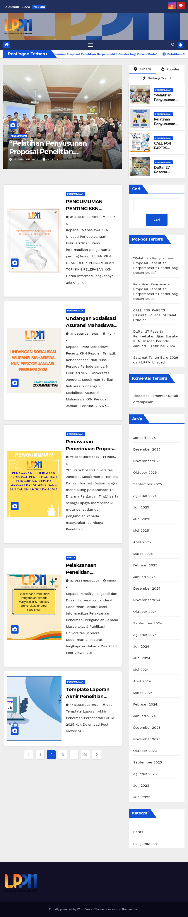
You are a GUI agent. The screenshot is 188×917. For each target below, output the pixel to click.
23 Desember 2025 (85, 457)
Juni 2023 (141, 797)
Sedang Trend (157, 78)
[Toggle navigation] (90, 44)
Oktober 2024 (145, 612)
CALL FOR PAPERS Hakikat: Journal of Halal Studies (167, 150)
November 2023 (147, 739)
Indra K (51, 159)
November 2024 (147, 600)
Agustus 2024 (145, 635)
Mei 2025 (141, 531)
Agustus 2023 (145, 774)
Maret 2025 (143, 554)
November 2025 (147, 461)
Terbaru (142, 69)
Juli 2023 (141, 786)
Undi (108, 704)
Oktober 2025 (145, 473)
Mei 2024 (141, 670)
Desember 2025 (147, 449)
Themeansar (129, 909)
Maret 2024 (143, 693)
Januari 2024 (144, 716)
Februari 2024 (145, 704)
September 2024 (147, 623)
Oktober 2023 (145, 751)
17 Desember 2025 (84, 704)
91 (85, 755)
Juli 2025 (141, 507)
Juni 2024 (141, 658)
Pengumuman (18, 136)
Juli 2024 (141, 647)
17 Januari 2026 (26, 159)
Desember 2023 (147, 728)
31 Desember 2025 (85, 216)
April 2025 (142, 542)
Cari (136, 189)
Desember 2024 (147, 589)
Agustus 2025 (145, 496)
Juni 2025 (141, 519)
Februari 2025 (145, 565)
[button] (173, 45)
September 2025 (147, 484)
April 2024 (142, 681)
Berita (71, 557)
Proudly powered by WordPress (71, 909)
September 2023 (147, 762)
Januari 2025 (144, 577)
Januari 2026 (144, 438)
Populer (170, 69)
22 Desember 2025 (85, 580)
